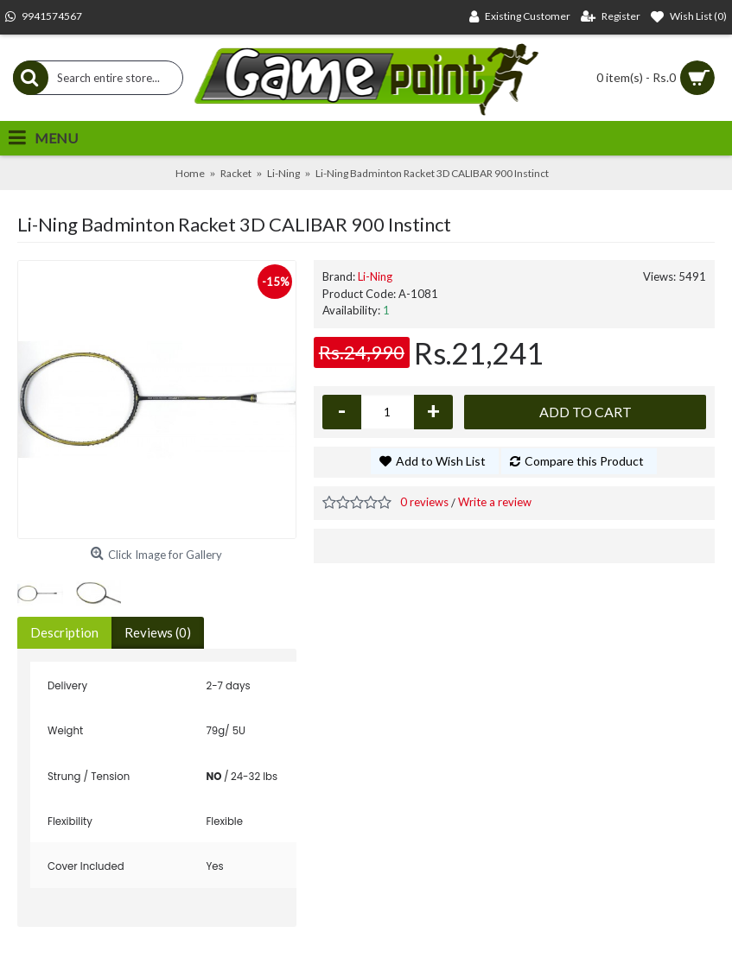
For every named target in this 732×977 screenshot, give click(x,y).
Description (64, 632)
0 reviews (424, 502)
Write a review (494, 502)
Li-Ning (375, 276)
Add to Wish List (441, 461)
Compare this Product (584, 461)
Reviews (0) (157, 632)
